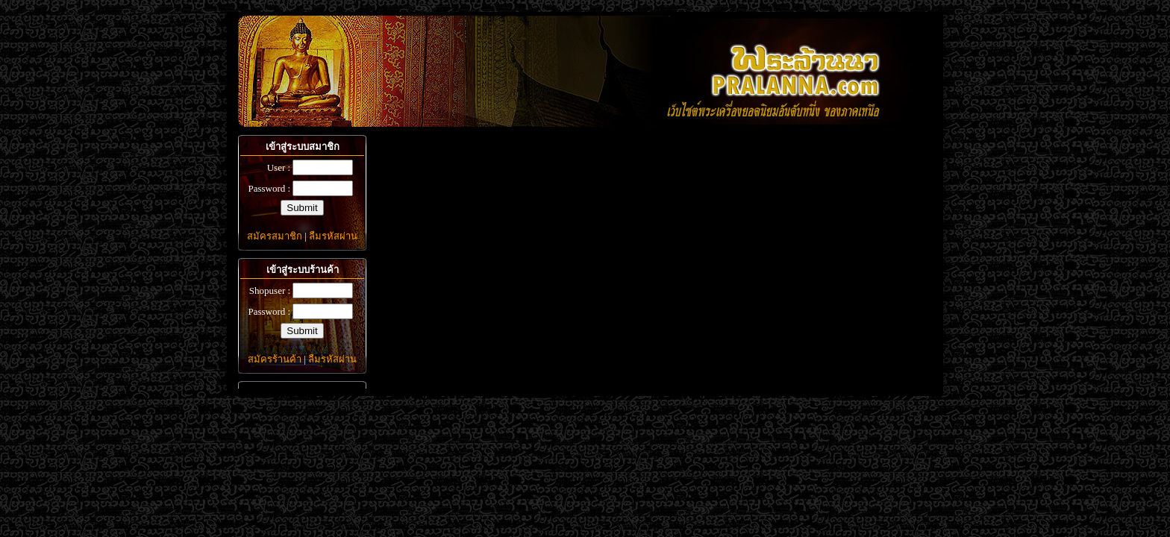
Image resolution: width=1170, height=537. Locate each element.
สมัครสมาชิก (274, 236)
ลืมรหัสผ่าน (333, 236)
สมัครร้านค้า (274, 359)
